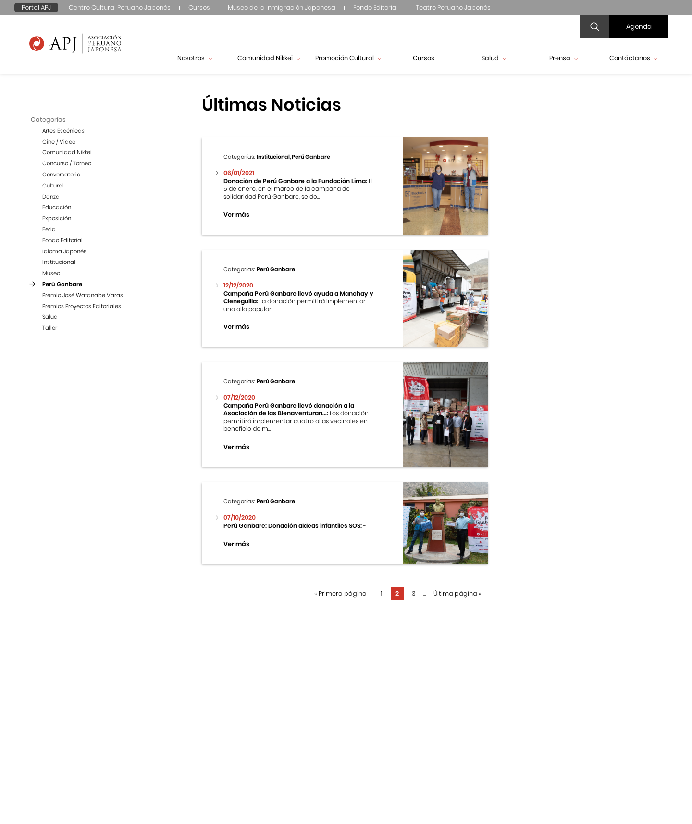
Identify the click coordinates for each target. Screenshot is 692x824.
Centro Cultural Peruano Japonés (120, 7)
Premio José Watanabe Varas (82, 295)
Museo (51, 273)
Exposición (56, 218)
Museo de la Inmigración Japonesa (281, 7)
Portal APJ (36, 7)
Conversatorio (61, 174)
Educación (56, 207)
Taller (49, 328)
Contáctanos (633, 58)
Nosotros (194, 58)
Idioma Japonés (64, 251)
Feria (49, 229)
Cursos (199, 7)
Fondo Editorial (375, 7)
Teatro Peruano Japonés (453, 7)
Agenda (639, 26)
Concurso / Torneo (66, 163)
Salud (494, 58)
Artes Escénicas (63, 131)
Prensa (563, 58)
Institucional (58, 262)
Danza (51, 196)
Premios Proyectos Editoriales (81, 306)
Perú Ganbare (62, 284)
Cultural (53, 185)
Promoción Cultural (348, 58)
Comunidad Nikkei (268, 58)
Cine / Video (58, 142)
